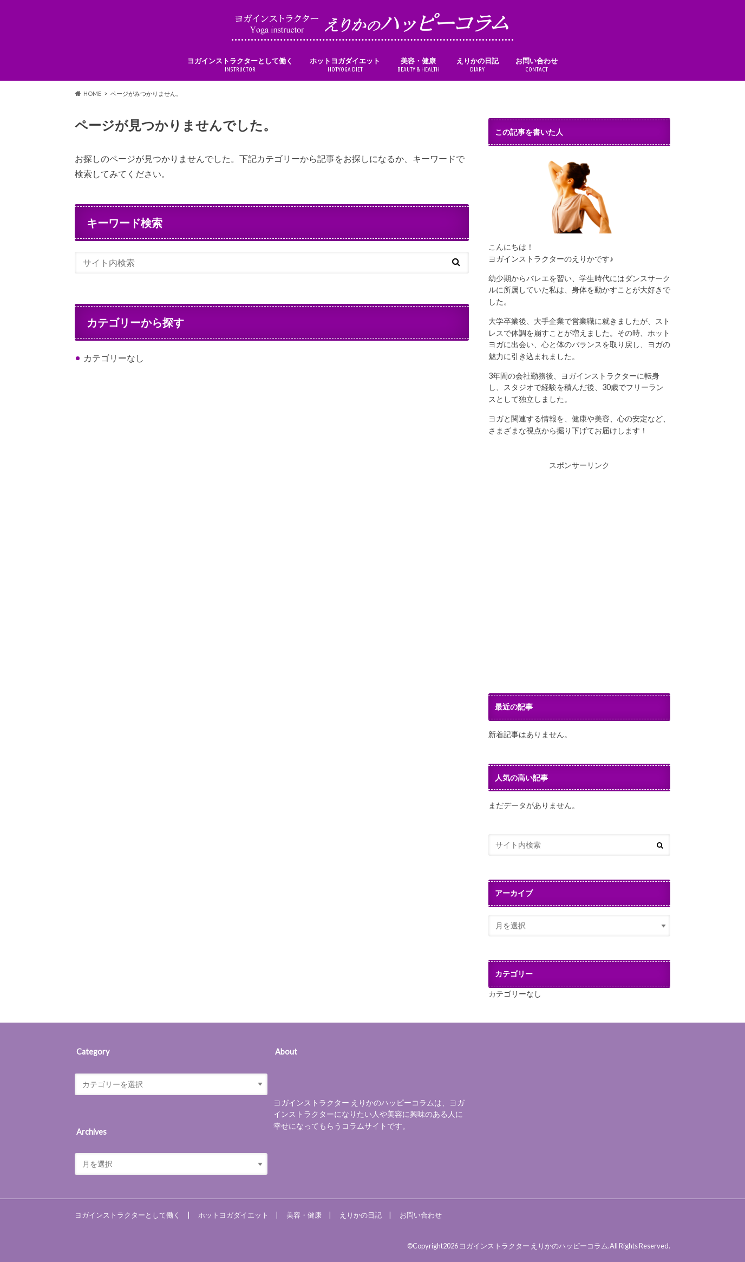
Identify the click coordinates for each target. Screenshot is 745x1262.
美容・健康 (418, 64)
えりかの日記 (477, 64)
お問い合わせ (536, 64)
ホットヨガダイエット (345, 64)
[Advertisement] (579, 582)
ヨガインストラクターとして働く (240, 64)
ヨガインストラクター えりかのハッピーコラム (533, 1245)
